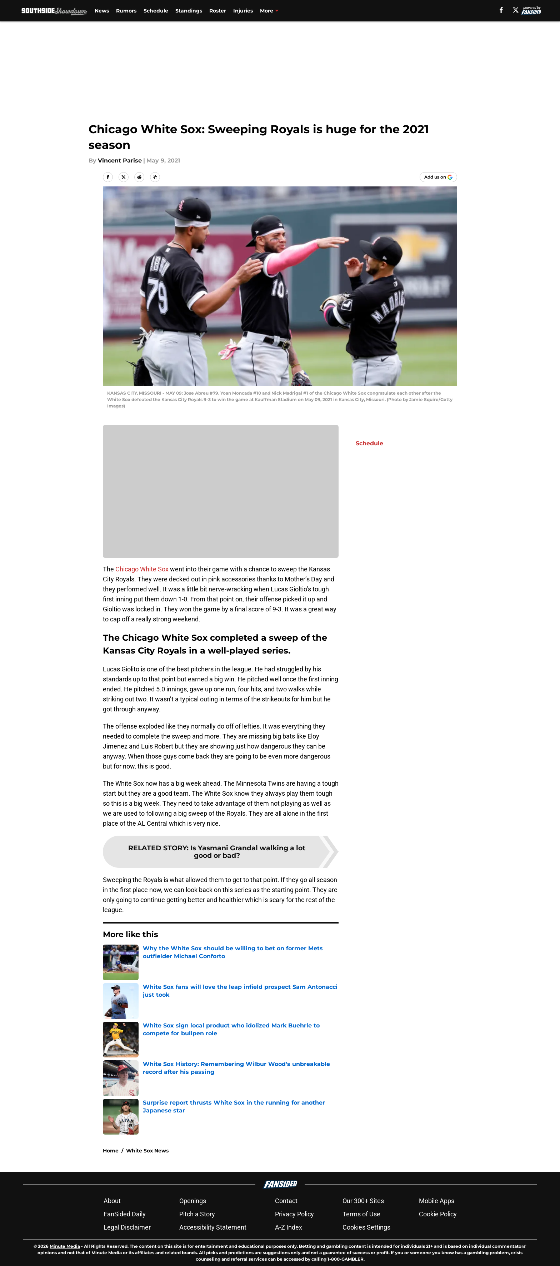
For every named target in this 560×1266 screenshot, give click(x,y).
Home (111, 1150)
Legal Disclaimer (127, 1227)
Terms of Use (361, 1214)
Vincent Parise (120, 160)
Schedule (156, 10)
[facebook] (501, 10)
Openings (192, 1201)
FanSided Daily (125, 1214)
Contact (286, 1201)
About (112, 1201)
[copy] (155, 177)
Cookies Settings (366, 1227)
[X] (516, 10)
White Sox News (147, 1150)
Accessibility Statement (212, 1227)
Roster (217, 10)
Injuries (243, 10)
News (102, 10)
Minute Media (65, 1246)
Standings (188, 10)
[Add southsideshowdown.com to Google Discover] (438, 177)
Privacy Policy (294, 1214)
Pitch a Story (197, 1214)
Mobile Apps (436, 1201)
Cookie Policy (438, 1214)
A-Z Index (288, 1227)
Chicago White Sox (142, 569)
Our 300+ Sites (363, 1201)
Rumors (126, 10)
